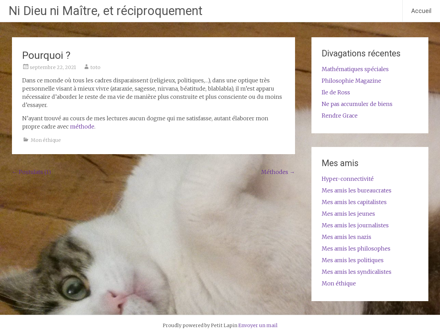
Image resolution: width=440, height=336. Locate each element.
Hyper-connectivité (348, 178)
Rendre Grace (340, 115)
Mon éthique (46, 140)
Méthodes (278, 172)
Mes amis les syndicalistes (356, 271)
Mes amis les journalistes (355, 225)
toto (95, 67)
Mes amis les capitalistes (354, 202)
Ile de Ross (336, 92)
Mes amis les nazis (346, 236)
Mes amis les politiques (353, 260)
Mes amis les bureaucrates (356, 190)
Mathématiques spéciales (355, 69)
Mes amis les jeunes (348, 213)
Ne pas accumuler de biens (357, 103)
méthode (82, 126)
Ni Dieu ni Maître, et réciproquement (105, 11)
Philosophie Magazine (351, 80)
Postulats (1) (31, 172)
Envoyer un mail (258, 325)
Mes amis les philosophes (356, 248)
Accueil (421, 10)
